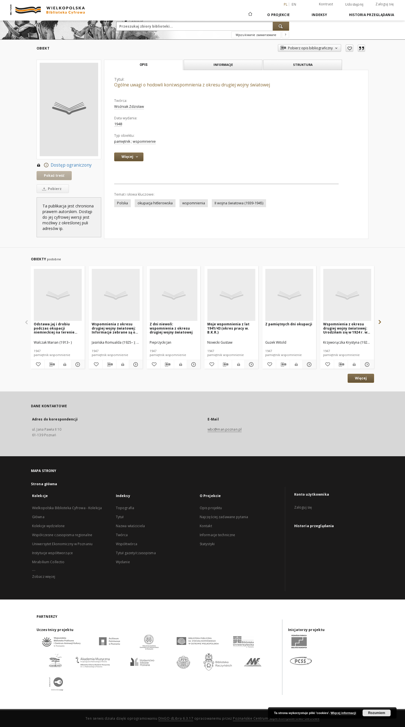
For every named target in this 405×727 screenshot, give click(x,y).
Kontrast (326, 4)
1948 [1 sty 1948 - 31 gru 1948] (118, 124)
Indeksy (319, 14)
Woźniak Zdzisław (129, 106)
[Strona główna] (250, 14)
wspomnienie (144, 141)
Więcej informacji (343, 713)
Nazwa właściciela (130, 526)
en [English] (294, 4)
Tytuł (120, 517)
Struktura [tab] (302, 64)
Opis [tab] (143, 65)
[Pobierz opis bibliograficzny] (51, 364)
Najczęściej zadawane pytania (224, 517)
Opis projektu (211, 507)
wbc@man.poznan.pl (225, 429)
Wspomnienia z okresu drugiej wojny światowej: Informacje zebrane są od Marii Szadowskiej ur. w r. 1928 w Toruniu (115, 328)
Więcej (361, 378)
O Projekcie (278, 14)
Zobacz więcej (43, 576)
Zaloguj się (384, 4)
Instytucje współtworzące (52, 553)
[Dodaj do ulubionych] (349, 48)
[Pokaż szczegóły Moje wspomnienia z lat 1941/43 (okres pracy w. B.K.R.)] (250, 364)
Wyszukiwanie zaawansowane (256, 35)
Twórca (122, 535)
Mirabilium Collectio (48, 562)
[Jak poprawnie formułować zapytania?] (285, 35)
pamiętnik (122, 141)
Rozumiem (376, 713)
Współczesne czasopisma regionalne (62, 535)
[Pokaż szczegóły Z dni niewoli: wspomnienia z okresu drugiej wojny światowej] (193, 364)
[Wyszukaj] (281, 26)
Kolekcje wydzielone (48, 526)
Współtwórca (126, 544)
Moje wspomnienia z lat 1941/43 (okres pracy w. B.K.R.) (228, 328)
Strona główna (44, 484)
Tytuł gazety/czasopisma (136, 553)
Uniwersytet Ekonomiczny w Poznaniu (62, 544)
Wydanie (123, 562)
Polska (122, 203)
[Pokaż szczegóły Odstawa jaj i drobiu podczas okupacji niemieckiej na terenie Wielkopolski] (77, 364)
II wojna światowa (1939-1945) (239, 203)
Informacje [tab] (223, 64)
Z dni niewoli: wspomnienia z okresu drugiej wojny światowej (171, 328)
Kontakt (206, 526)
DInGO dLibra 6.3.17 (176, 718)
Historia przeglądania (371, 14)
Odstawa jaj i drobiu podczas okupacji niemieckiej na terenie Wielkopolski (54, 328)
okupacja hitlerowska (155, 203)
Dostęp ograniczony (64, 165)
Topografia (125, 507)
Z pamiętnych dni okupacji (288, 324)
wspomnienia (193, 203)
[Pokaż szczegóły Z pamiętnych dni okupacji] (308, 364)
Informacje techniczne (217, 535)
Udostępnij (354, 4)
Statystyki (207, 544)
